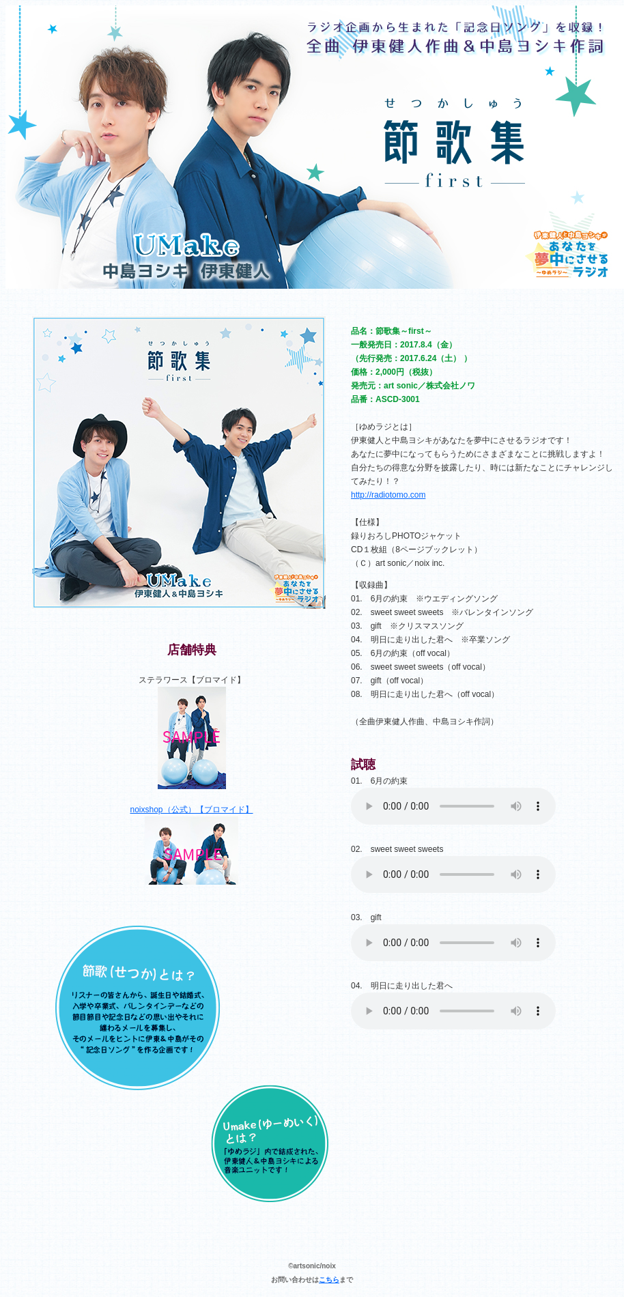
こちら (329, 1279)
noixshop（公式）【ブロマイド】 (191, 809)
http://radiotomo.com (388, 495)
